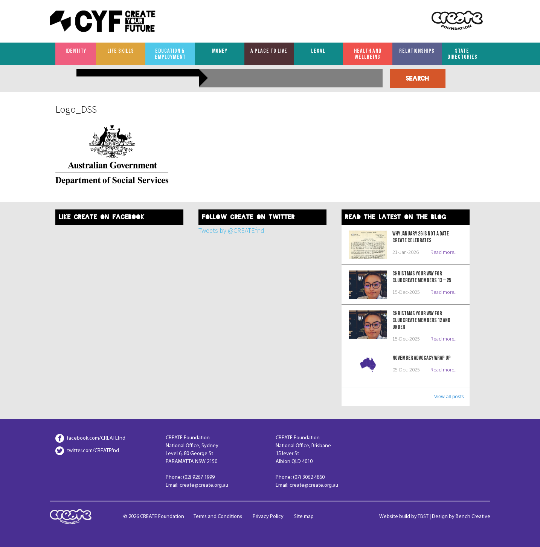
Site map (304, 516)
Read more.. (443, 252)
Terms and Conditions (218, 516)
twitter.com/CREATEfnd (93, 451)
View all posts (449, 396)
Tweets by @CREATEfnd (231, 230)
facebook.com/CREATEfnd (96, 438)
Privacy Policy (268, 516)
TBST (423, 516)
